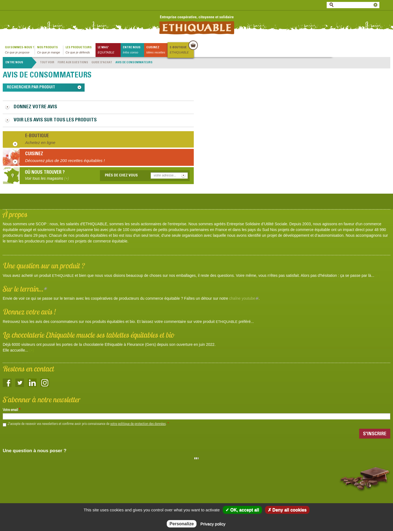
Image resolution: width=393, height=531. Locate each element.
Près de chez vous (121, 176)
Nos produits (50, 50)
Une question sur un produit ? (44, 265)
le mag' (109, 50)
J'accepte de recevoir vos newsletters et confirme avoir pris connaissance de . (88, 424)
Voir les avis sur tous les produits (55, 120)
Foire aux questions (73, 62)
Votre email (11, 410)
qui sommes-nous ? (20, 50)
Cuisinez (157, 50)
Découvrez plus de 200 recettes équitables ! (65, 160)
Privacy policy (212, 523)
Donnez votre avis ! (29, 311)
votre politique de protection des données (138, 424)
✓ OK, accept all (242, 510)
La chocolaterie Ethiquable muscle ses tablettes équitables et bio (88, 335)
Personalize (181, 523)
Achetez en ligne (40, 142)
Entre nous (133, 50)
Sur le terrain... (25, 288)
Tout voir (47, 62)
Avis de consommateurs (134, 62)
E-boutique (181, 50)
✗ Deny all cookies (287, 510)
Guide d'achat (101, 62)
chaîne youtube (244, 298)
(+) (377, 275)
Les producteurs (81, 50)
